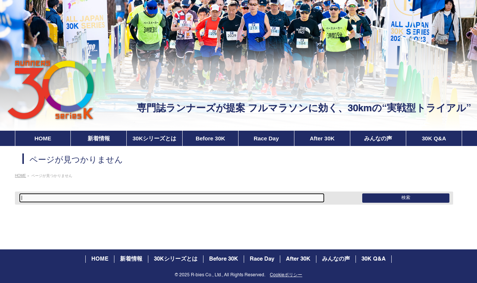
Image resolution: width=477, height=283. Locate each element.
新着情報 (131, 259)
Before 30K (223, 259)
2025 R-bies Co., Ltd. (200, 275)
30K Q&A (373, 259)
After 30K (298, 259)
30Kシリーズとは (176, 259)
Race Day (262, 259)
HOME (99, 259)
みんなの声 (336, 259)
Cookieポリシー (286, 275)
